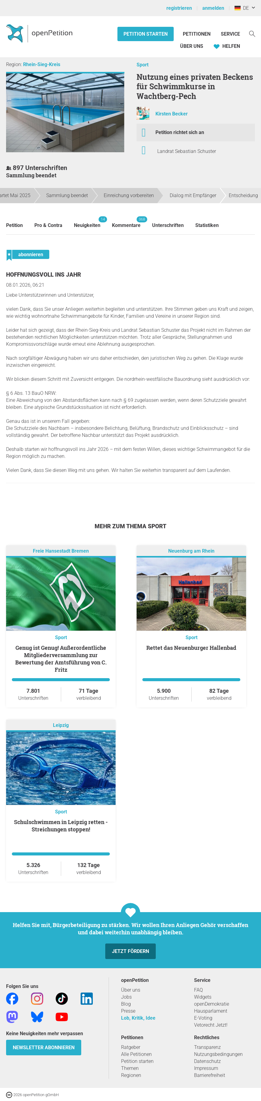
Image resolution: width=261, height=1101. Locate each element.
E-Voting (203, 1018)
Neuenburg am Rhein (191, 551)
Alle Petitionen (136, 1054)
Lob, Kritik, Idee (138, 1018)
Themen (130, 1068)
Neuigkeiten (87, 222)
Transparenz (207, 1047)
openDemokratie (211, 1004)
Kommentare (126, 222)
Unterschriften (168, 225)
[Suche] (252, 33)
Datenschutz (207, 1061)
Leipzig (61, 725)
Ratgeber (130, 1047)
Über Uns (191, 46)
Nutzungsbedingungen (218, 1054)
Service (230, 34)
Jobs (126, 997)
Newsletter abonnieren (44, 1047)
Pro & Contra (48, 225)
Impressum (206, 1068)
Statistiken (207, 225)
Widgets (202, 997)
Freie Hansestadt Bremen (61, 551)
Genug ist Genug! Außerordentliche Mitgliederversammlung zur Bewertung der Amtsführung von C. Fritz (61, 658)
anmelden (213, 8)
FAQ (198, 990)
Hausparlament (210, 1011)
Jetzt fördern (130, 951)
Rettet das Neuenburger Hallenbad (191, 647)
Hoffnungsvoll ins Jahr (43, 274)
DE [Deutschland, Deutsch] (242, 8)
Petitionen (197, 34)
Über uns (130, 990)
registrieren (179, 8)
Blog (126, 1004)
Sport (142, 65)
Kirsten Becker (171, 114)
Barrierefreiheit (209, 1075)
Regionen (131, 1075)
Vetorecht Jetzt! (211, 1025)
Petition (14, 225)
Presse (128, 1011)
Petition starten (146, 34)
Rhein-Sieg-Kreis (41, 64)
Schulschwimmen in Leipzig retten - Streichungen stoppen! (61, 825)
